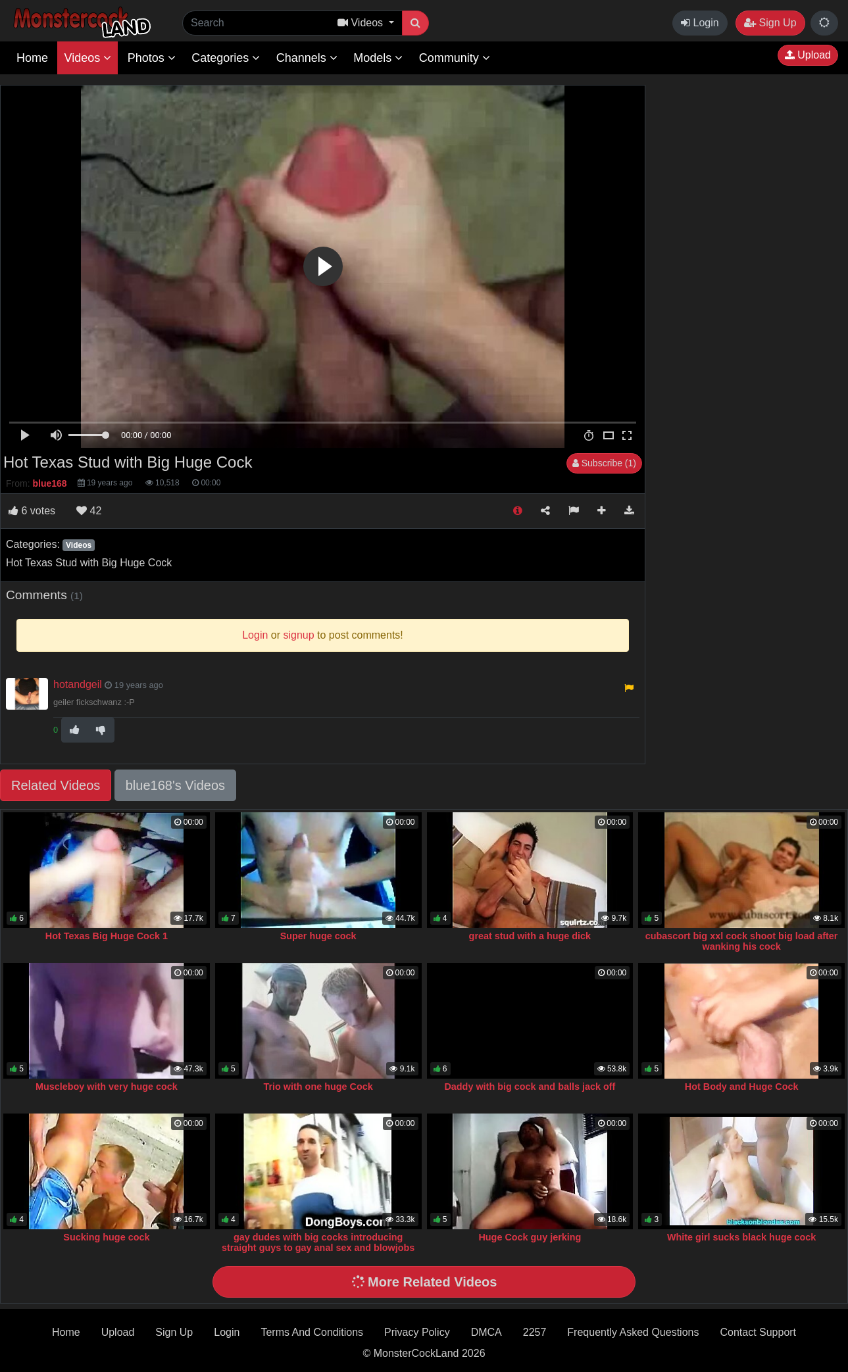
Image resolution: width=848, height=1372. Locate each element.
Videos (87, 57)
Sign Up (770, 22)
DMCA (486, 1332)
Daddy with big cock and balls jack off (529, 1086)
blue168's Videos (175, 785)
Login (700, 22)
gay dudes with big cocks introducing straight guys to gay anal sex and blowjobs (318, 1242)
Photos (152, 57)
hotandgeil (77, 684)
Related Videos (55, 785)
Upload (808, 55)
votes (32, 510)
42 (88, 510)
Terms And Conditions (312, 1332)
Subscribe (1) (604, 463)
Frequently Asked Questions (633, 1332)
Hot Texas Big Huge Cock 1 (106, 936)
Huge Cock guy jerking (529, 1237)
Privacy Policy (417, 1332)
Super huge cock (318, 936)
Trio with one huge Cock (317, 1086)
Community (454, 57)
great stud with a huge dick (530, 936)
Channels (306, 57)
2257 (535, 1332)
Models (378, 57)
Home (32, 57)
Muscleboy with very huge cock (107, 1086)
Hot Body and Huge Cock (742, 1086)
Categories (225, 57)
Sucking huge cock (106, 1237)
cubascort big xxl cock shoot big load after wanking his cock (741, 941)
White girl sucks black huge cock (741, 1237)
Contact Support (758, 1332)
